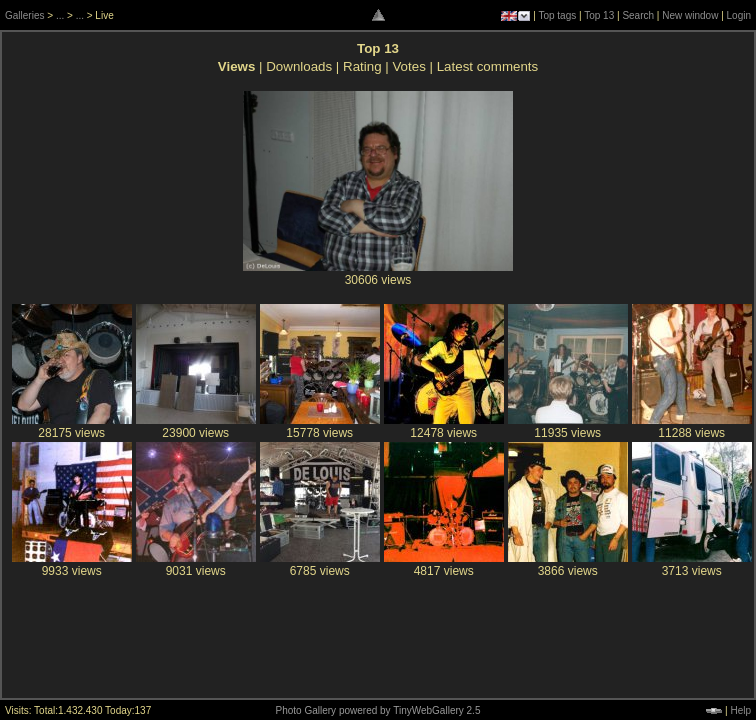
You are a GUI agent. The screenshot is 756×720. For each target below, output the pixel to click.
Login (739, 15)
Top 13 (599, 15)
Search (638, 15)
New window (690, 15)
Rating (362, 66)
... (60, 15)
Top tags (557, 15)
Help (740, 710)
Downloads (299, 66)
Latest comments (487, 66)
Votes (408, 66)
